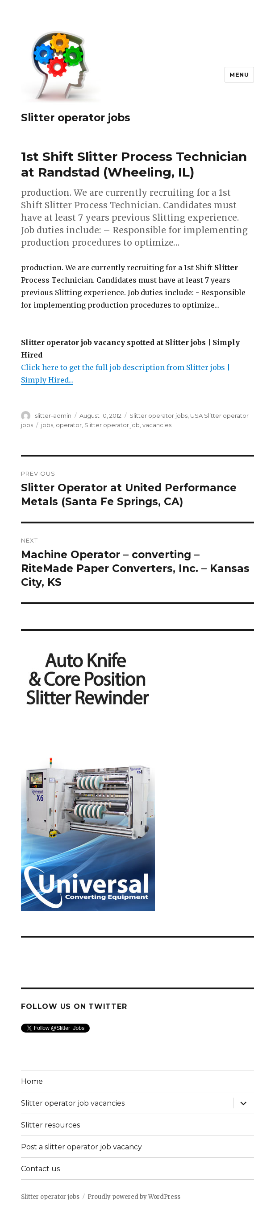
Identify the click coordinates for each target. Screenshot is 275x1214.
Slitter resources (50, 1125)
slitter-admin (53, 415)
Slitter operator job (112, 424)
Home (32, 1081)
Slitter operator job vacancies (73, 1103)
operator (69, 424)
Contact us (40, 1169)
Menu (239, 74)
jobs (47, 424)
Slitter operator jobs (75, 117)
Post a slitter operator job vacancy (81, 1147)
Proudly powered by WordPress (134, 1197)
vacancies (156, 424)
